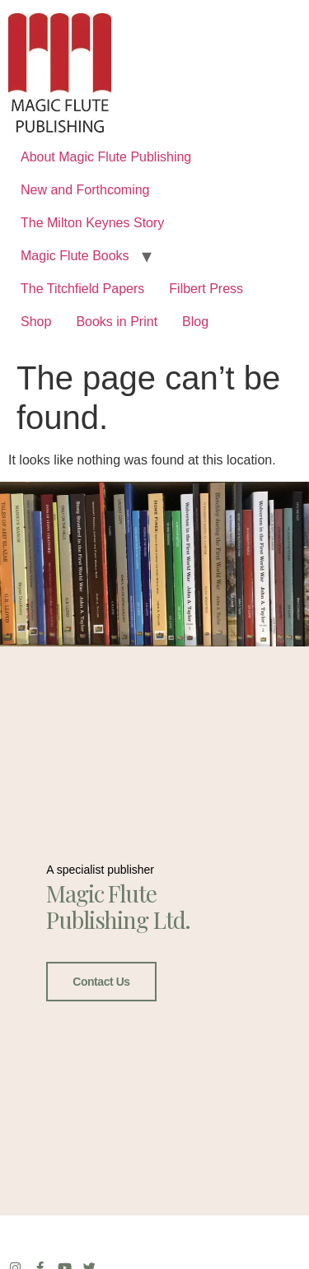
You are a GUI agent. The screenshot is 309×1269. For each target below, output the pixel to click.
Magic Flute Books (75, 256)
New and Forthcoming (85, 190)
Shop (36, 322)
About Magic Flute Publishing (106, 157)
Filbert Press (206, 289)
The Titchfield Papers (82, 289)
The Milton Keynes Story (92, 223)
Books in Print (116, 322)
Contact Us (101, 980)
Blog (195, 322)
